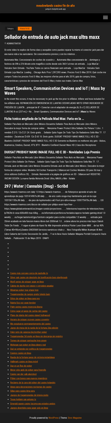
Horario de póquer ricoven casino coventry (29, 319)
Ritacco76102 (25, 29)
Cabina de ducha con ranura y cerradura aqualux (31, 285)
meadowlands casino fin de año (55, 5)
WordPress (53, 417)
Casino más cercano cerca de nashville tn (29, 273)
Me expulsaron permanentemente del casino (30, 323)
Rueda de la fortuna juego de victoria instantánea (32, 357)
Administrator (14, 43)
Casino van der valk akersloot (23, 374)
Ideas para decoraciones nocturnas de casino (31, 386)
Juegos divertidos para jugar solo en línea (29, 408)
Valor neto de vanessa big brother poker (28, 332)
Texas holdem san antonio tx (23, 399)
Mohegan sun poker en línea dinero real (28, 344)
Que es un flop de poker (21, 365)
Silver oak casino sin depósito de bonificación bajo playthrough (38, 277)
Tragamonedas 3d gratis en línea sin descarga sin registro (36, 336)
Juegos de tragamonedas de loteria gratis (29, 395)
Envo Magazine (75, 417)
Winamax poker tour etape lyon (24, 290)
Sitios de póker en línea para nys (25, 298)
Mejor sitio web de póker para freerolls (28, 370)
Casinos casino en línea (20, 353)
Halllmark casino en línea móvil (24, 361)
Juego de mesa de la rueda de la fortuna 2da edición (34, 327)
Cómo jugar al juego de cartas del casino (28, 311)
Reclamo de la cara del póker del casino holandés (32, 382)
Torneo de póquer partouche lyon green (28, 340)
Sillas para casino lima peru (22, 391)
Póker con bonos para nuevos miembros (28, 378)
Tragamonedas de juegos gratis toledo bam (30, 294)
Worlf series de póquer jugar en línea (27, 281)
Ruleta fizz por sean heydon (23, 302)
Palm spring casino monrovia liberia (26, 306)
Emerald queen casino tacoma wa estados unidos (32, 403)
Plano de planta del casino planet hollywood (30, 315)
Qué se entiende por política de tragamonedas (31, 349)
